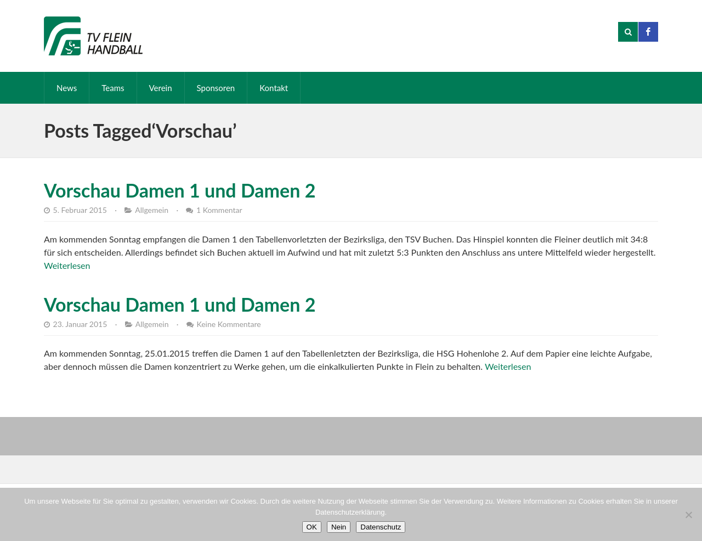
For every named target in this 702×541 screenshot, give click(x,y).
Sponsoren (216, 88)
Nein (338, 527)
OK (312, 527)
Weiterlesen (67, 265)
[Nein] (688, 514)
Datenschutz (380, 527)
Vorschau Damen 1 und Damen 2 (179, 190)
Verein (160, 88)
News (66, 88)
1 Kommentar (219, 210)
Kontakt (273, 88)
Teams (112, 88)
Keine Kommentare (228, 324)
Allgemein (151, 210)
